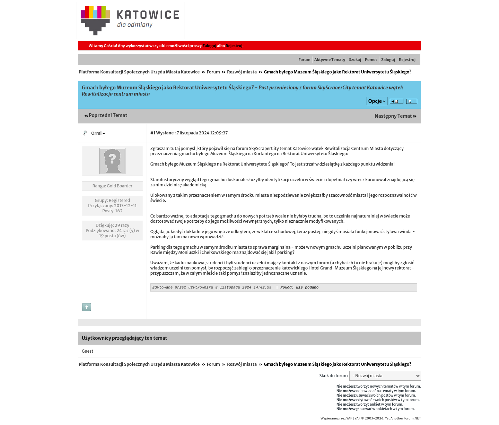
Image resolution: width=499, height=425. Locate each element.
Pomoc (371, 59)
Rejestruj (234, 45)
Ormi (96, 133)
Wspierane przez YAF (336, 419)
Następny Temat (393, 116)
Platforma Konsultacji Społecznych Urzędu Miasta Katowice (139, 71)
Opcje (375, 101)
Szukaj (355, 59)
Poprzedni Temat (108, 115)
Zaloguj (209, 45)
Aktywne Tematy (329, 59)
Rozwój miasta (242, 71)
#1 (153, 132)
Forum (304, 59)
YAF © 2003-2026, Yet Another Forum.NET (387, 419)
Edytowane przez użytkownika (182, 288)
